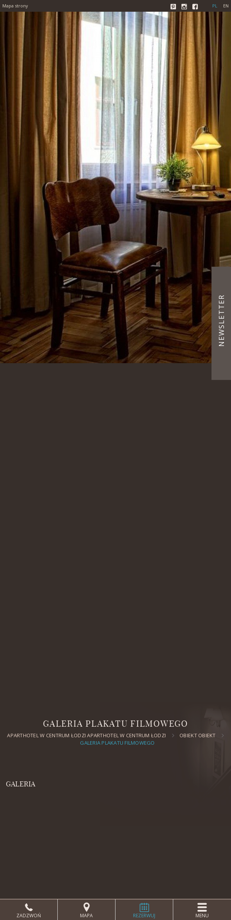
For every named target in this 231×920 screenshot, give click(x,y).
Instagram (184, 7)
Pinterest (174, 7)
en (226, 6)
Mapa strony (15, 6)
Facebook (195, 7)
